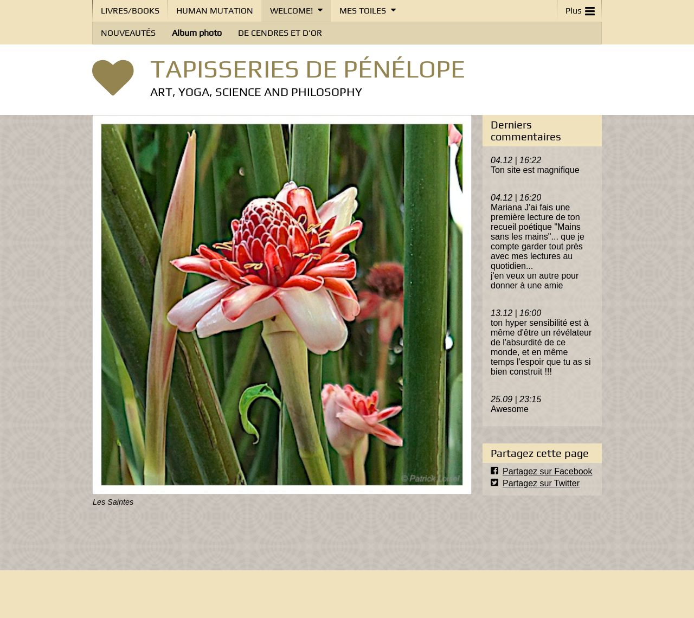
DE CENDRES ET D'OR (280, 33)
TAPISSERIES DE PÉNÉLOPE (307, 68)
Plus (580, 8)
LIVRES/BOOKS (130, 10)
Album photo (197, 33)
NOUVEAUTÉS (128, 33)
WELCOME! (291, 10)
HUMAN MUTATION (214, 10)
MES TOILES (362, 10)
